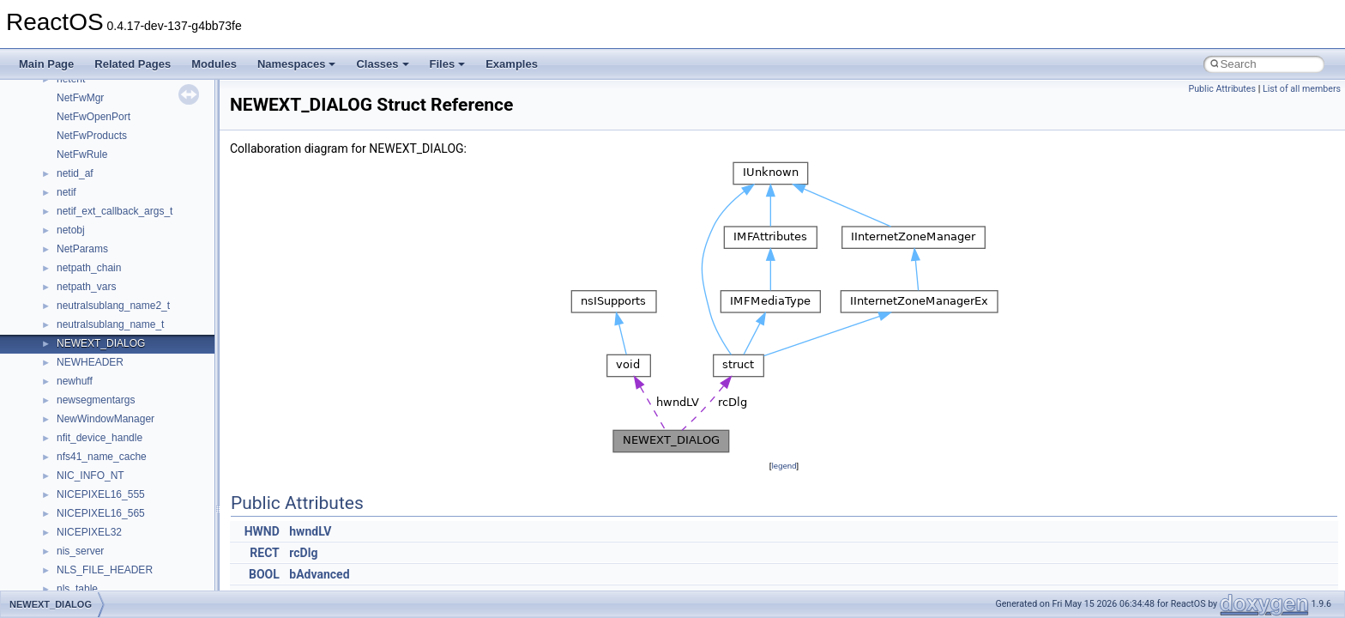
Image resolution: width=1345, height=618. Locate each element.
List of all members (1302, 88)
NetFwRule (82, 154)
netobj (71, 230)
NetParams (82, 249)
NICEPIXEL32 (89, 532)
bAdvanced (319, 574)
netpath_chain (89, 268)
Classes (382, 64)
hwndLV (310, 531)
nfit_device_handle (99, 438)
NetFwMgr (80, 98)
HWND (262, 531)
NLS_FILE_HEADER (105, 570)
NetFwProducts (92, 136)
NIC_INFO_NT (90, 476)
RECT (264, 553)
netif (66, 192)
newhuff (75, 381)
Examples (512, 64)
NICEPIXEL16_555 (101, 494)
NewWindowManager (105, 419)
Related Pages (132, 64)
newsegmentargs (96, 400)
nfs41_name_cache (102, 457)
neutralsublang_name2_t (113, 306)
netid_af (75, 173)
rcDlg (303, 553)
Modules (214, 64)
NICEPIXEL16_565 (101, 513)
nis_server (80, 551)
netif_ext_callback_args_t (114, 211)
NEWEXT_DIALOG (101, 343)
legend (783, 465)
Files (448, 64)
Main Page (46, 64)
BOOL (264, 574)
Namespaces (296, 64)
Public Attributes (1222, 88)
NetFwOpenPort (93, 117)
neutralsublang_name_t (110, 324)
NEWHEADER (90, 362)
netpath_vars (86, 287)
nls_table (77, 589)
